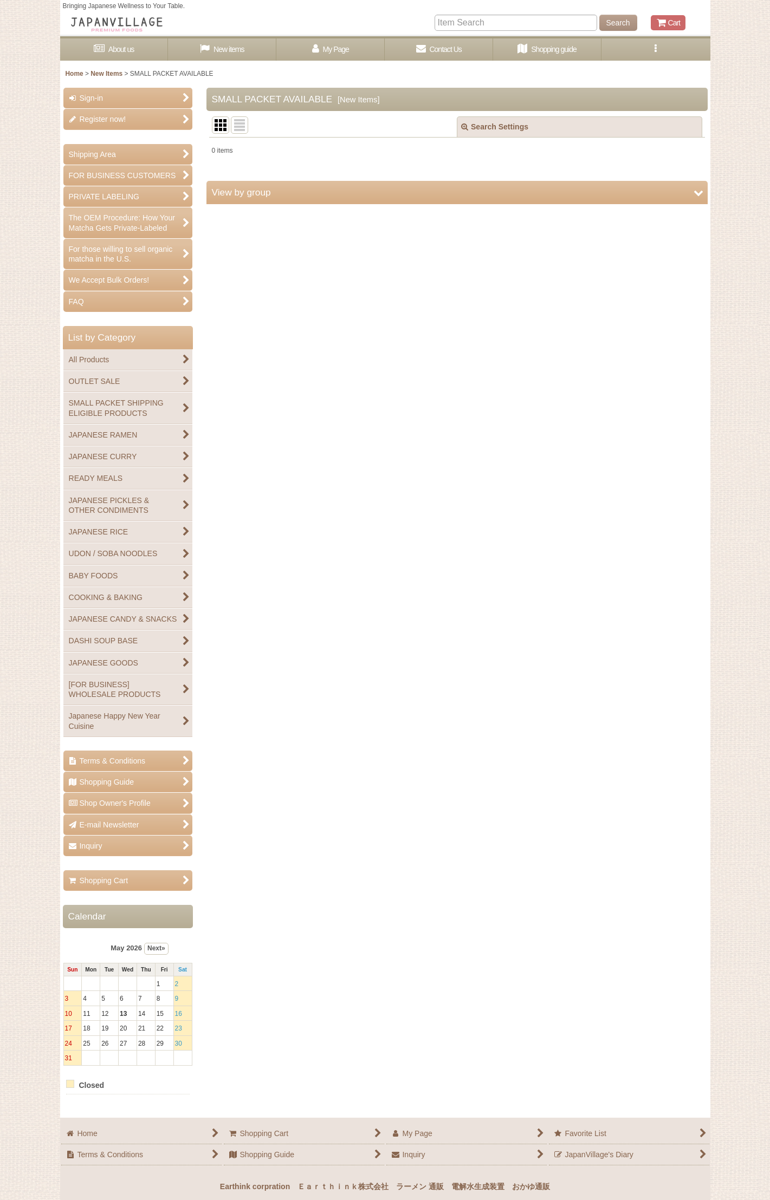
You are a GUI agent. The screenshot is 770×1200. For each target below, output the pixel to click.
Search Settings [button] (494, 126)
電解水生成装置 (477, 1186)
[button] (655, 49)
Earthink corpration (255, 1186)
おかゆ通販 (531, 1186)
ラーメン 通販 (420, 1186)
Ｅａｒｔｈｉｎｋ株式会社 (343, 1186)
